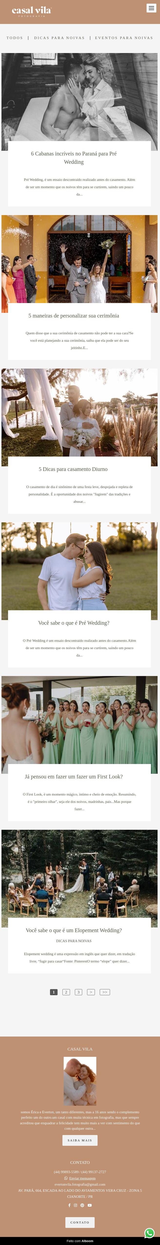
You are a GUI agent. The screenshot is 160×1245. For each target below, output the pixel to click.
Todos (15, 38)
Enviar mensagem (82, 1178)
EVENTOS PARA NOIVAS (124, 38)
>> (104, 992)
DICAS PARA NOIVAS (59, 38)
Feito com (80, 1241)
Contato (80, 1222)
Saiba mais (80, 1140)
